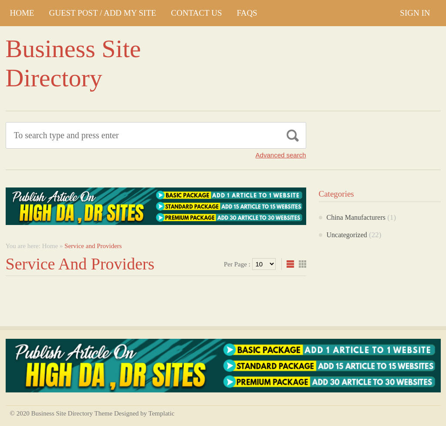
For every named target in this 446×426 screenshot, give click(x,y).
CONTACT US (196, 12)
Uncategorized (347, 235)
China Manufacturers (356, 217)
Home (22, 12)
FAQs (247, 12)
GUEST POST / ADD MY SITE (102, 12)
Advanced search (281, 155)
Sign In (415, 12)
